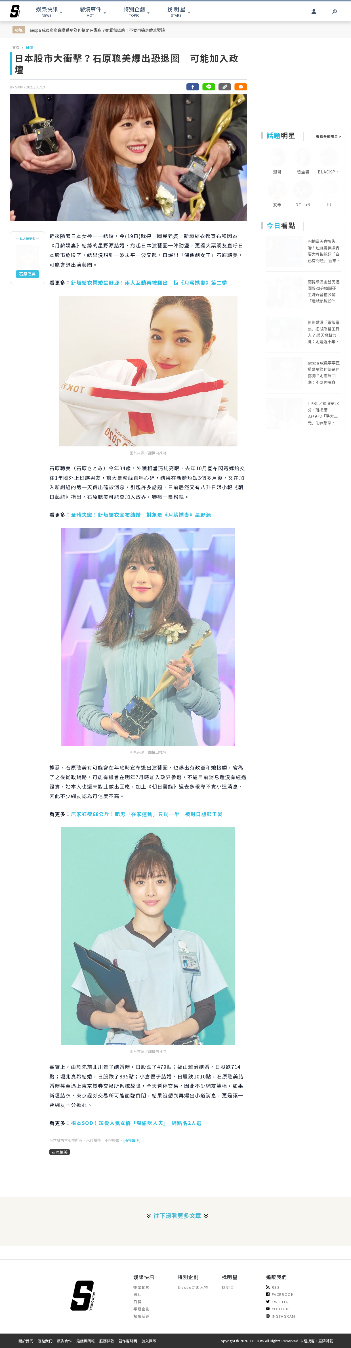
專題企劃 (141, 1308)
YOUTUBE (278, 1308)
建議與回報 (85, 1340)
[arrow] (15, 11)
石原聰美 (60, 1152)
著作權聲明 (128, 1340)
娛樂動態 (141, 1287)
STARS (176, 11)
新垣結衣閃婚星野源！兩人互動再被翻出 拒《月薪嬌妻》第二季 (149, 282)
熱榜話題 (141, 1316)
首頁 (16, 47)
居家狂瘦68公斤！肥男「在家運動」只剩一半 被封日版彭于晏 (149, 813)
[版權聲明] (131, 1140)
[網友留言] (240, 86)
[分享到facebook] (192, 86)
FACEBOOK (280, 1294)
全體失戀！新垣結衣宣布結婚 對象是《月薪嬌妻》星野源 (141, 514)
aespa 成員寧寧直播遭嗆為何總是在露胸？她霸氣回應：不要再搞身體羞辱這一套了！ (100, 30)
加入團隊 (149, 1340)
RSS (273, 1287)
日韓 (29, 47)
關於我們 (25, 1340)
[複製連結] (224, 86)
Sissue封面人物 (193, 1287)
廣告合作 (64, 1340)
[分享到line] (208, 86)
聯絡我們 (45, 1340)
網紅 (137, 1294)
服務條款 (106, 1340)
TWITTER (277, 1301)
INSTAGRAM (280, 1316)
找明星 (228, 1287)
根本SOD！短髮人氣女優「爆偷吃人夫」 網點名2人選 (136, 1122)
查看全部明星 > (328, 136)
